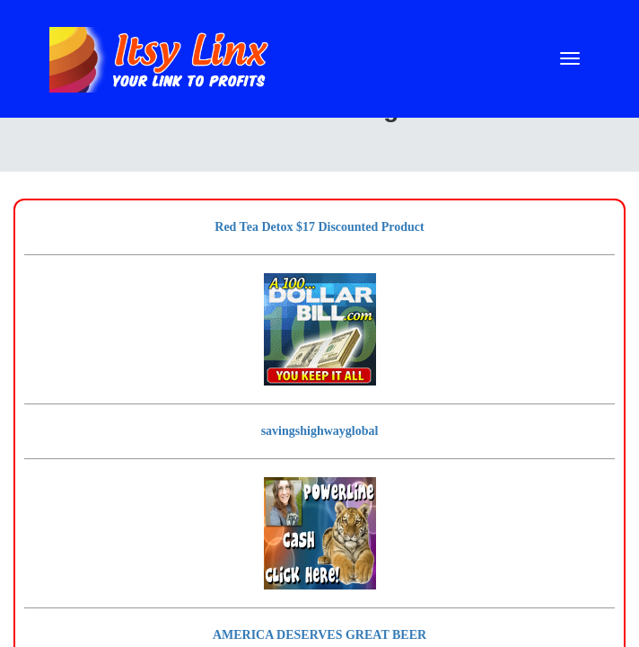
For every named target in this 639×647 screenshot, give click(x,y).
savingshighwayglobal (320, 431)
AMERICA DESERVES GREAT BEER (319, 635)
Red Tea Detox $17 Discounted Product (319, 227)
